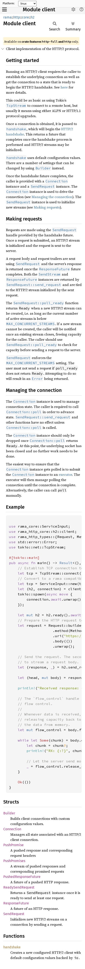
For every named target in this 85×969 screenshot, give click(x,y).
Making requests (47, 207)
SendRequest (13, 914)
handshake (12, 947)
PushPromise (13, 845)
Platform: (9, 3)
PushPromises (14, 861)
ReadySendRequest (18, 887)
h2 (32, 17)
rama (7, 17)
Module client (39, 10)
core (25, 17)
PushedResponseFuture (22, 877)
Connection (12, 829)
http (16, 17)
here (64, 87)
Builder (9, 813)
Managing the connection (52, 196)
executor (65, 474)
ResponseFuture (16, 903)
